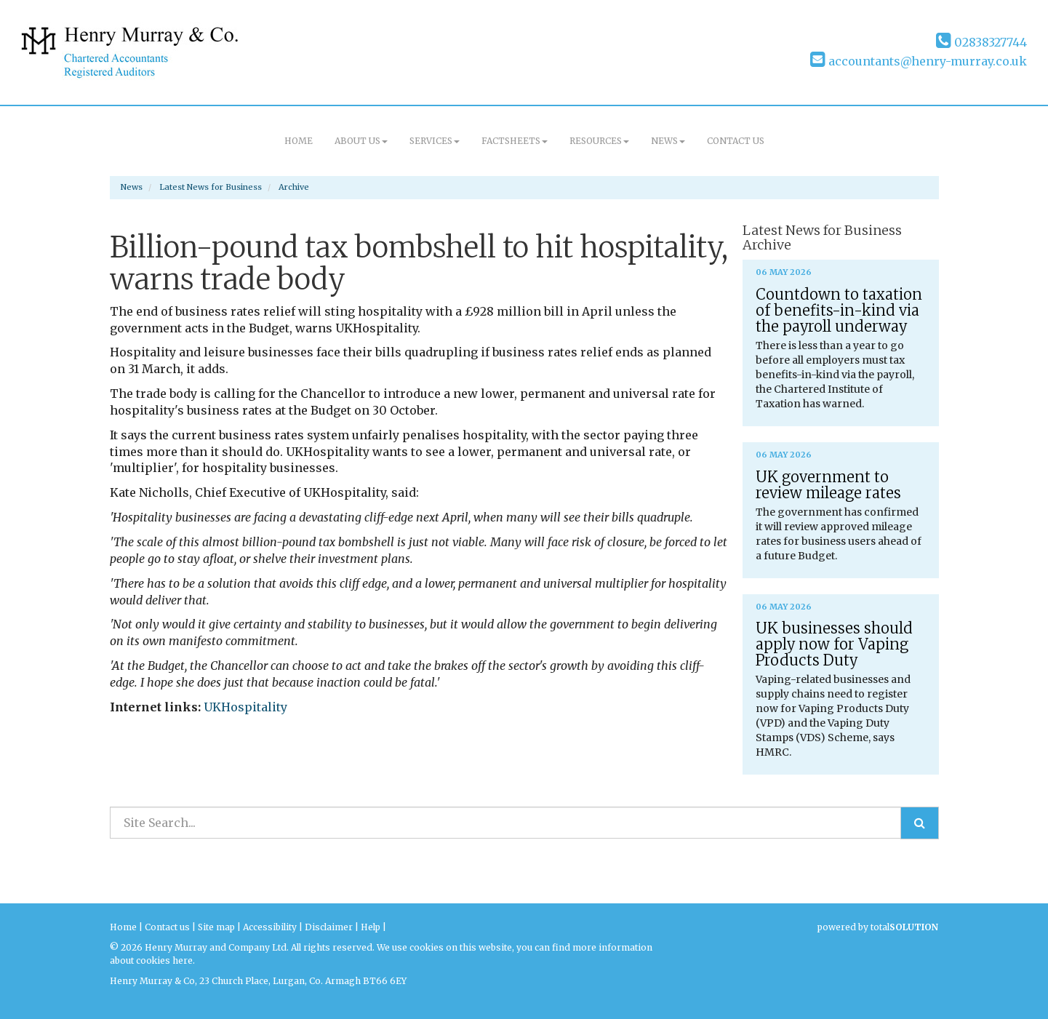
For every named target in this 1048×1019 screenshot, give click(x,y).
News (668, 140)
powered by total (877, 927)
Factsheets (514, 140)
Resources (599, 140)
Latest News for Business (210, 187)
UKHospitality (245, 707)
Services (434, 140)
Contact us (735, 140)
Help (370, 927)
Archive (294, 187)
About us (361, 140)
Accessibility (270, 927)
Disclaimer (329, 927)
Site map (216, 927)
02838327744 (981, 42)
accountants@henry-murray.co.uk (918, 61)
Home (298, 140)
